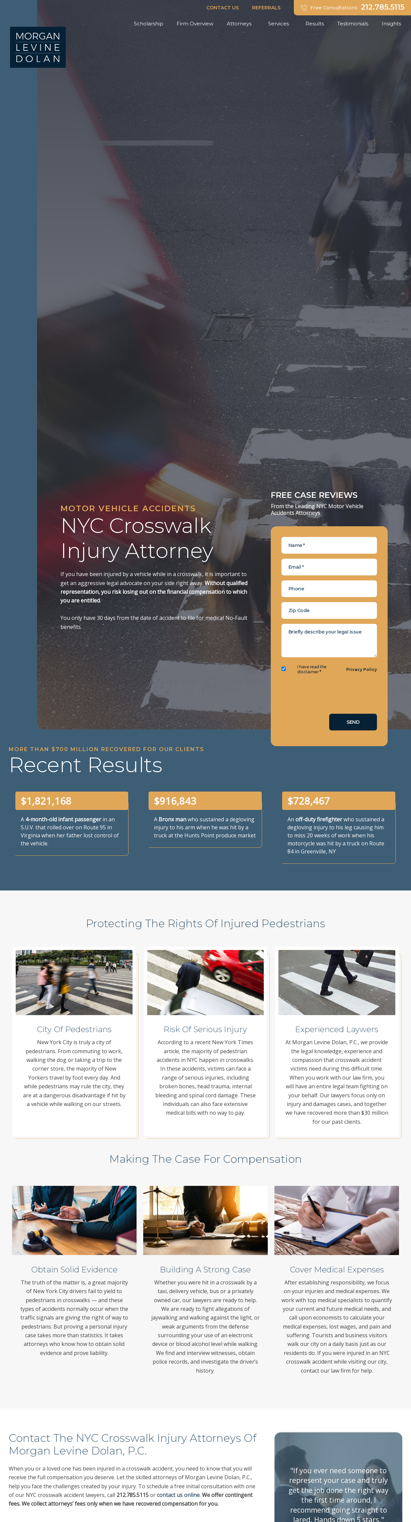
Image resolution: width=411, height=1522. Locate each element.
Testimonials (352, 23)
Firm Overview (195, 23)
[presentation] (332, 696)
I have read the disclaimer (312, 669)
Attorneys (241, 23)
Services (280, 23)
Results (314, 23)
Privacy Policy (361, 669)
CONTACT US (222, 8)
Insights (393, 23)
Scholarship (148, 23)
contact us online (178, 1495)
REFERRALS (266, 8)
